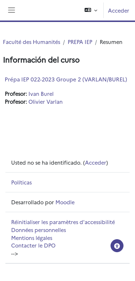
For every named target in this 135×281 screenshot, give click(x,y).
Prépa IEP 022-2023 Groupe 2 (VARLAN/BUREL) (66, 79)
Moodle (65, 202)
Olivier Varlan (45, 101)
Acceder (118, 10)
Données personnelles (38, 229)
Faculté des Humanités (31, 41)
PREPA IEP (80, 41)
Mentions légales (31, 237)
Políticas (21, 182)
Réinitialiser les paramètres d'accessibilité (63, 222)
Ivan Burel (41, 93)
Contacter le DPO (33, 245)
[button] (91, 10)
